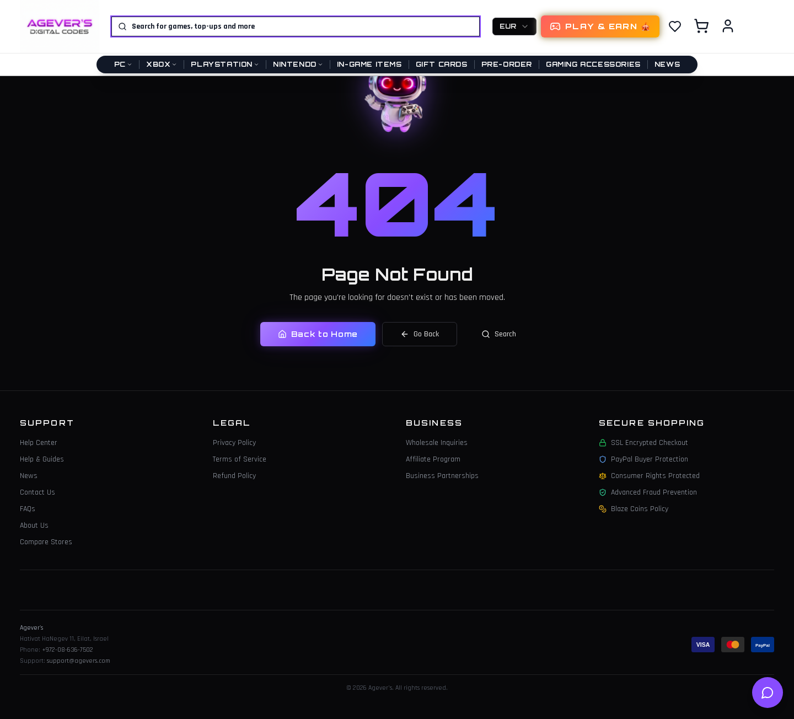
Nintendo (298, 64)
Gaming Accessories (593, 64)
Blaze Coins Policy (633, 509)
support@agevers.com (78, 661)
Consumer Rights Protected (649, 476)
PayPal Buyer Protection (643, 459)
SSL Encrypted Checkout (643, 443)
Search (498, 334)
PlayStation (225, 64)
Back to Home (318, 334)
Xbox (161, 64)
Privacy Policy (234, 443)
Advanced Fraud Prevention (648, 492)
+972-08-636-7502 (67, 650)
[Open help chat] (767, 692)
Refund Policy (234, 476)
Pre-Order (506, 64)
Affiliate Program (433, 459)
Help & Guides (42, 459)
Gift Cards (442, 64)
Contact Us (37, 492)
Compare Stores (46, 542)
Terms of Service (239, 459)
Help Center (38, 443)
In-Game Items (369, 64)
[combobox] (514, 26)
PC (123, 64)
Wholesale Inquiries (437, 443)
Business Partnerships (442, 476)
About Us (34, 525)
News (667, 64)
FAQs (27, 509)
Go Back (419, 334)
